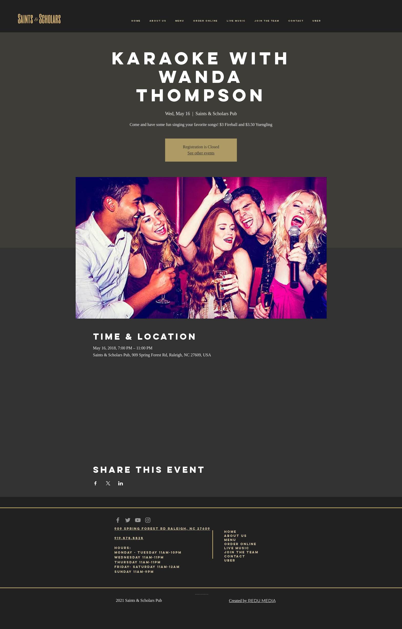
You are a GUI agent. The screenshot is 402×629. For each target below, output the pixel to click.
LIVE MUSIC (236, 548)
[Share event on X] (108, 483)
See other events (201, 153)
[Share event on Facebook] (95, 483)
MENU (230, 540)
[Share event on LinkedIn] (120, 483)
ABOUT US (235, 536)
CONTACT (234, 556)
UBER (229, 560)
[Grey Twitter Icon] (127, 520)
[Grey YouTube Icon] (137, 520)
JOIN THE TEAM (241, 552)
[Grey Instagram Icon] (147, 520)
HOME (230, 532)
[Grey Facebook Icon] (117, 520)
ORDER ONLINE (240, 544)
